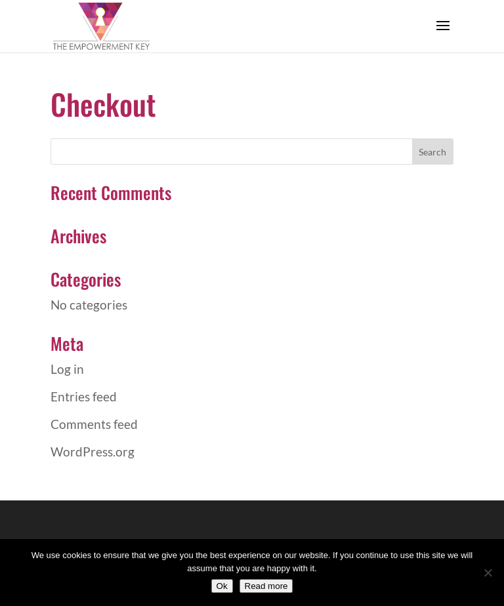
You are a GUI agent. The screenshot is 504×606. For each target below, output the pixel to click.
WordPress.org (93, 451)
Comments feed (94, 424)
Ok (222, 586)
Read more (266, 586)
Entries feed (84, 396)
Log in (67, 368)
